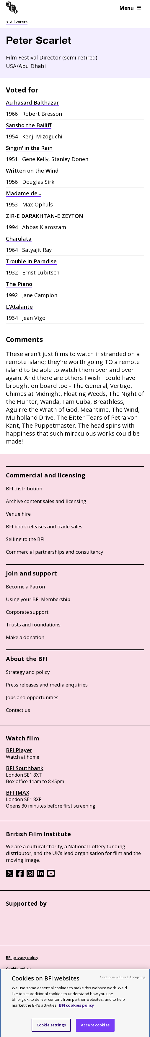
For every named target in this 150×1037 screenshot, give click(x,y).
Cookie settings (51, 1030)
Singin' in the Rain (29, 147)
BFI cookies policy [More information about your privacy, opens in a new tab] (76, 1010)
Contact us (18, 710)
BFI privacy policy (22, 957)
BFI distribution (24, 488)
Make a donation (25, 637)
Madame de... (23, 193)
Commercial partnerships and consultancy (54, 551)
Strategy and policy (28, 672)
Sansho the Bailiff (28, 125)
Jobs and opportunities (32, 697)
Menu (130, 7)
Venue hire (18, 513)
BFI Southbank (24, 768)
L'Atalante (19, 306)
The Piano (19, 283)
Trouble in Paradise (31, 261)
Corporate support (27, 611)
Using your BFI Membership (38, 599)
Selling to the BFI (25, 539)
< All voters (16, 21)
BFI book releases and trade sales (44, 526)
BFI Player (19, 750)
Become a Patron (25, 586)
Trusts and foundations (33, 624)
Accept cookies (95, 1030)
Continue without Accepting (122, 982)
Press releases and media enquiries (47, 684)
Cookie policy (18, 968)
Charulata (19, 238)
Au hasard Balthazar (32, 102)
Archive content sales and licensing (46, 501)
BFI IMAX (17, 792)
